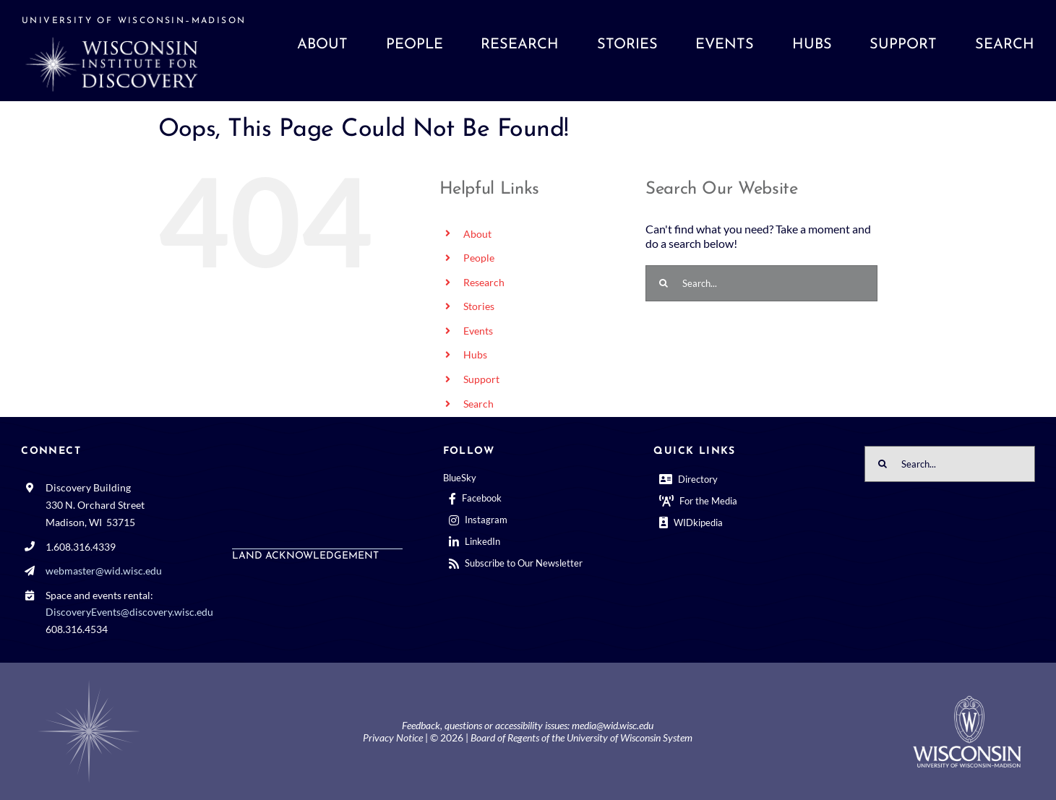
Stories (478, 306)
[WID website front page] (148, 50)
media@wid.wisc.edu (612, 725)
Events (478, 330)
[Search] (663, 283)
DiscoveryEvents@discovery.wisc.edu (129, 612)
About (477, 234)
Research (484, 282)
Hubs (475, 354)
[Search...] (761, 283)
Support (481, 379)
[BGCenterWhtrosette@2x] (89, 682)
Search (478, 403)
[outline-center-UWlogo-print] (967, 701)
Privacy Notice (393, 737)
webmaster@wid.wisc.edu (104, 570)
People (478, 257)
